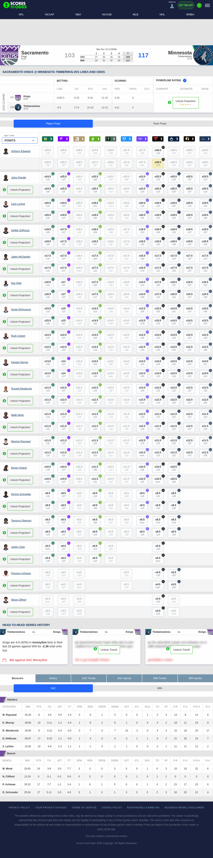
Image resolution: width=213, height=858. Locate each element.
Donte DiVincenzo (21, 309)
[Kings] (27, 96)
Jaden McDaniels (20, 256)
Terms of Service (84, 807)
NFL (21, 14)
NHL (162, 14)
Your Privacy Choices (51, 807)
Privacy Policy (19, 807)
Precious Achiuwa (21, 573)
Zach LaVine (18, 204)
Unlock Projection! (20, 189)
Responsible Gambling (143, 807)
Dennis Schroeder (21, 494)
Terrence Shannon (21, 520)
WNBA (190, 14)
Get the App (186, 5)
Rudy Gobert (18, 335)
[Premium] (199, 7)
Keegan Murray (19, 362)
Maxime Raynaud (20, 441)
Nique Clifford (18, 599)
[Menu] (207, 5)
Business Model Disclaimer (184, 807)
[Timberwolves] (32, 106)
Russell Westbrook (21, 388)
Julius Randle (18, 177)
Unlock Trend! (109, 649)
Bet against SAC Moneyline (28, 660)
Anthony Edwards (21, 151)
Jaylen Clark (18, 547)
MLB (135, 14)
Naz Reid (16, 283)
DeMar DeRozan (20, 230)
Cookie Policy (112, 807)
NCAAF (49, 14)
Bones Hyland (19, 467)
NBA (78, 14)
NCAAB (106, 14)
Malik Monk (17, 415)
